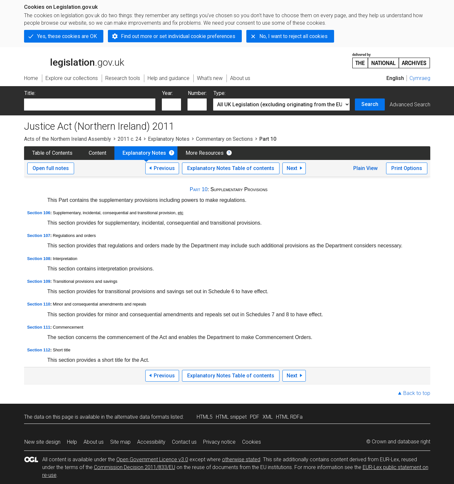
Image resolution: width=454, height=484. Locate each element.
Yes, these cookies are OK (67, 36)
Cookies (251, 442)
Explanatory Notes (168, 139)
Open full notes (50, 168)
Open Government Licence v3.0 (152, 459)
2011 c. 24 (129, 139)
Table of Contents (52, 153)
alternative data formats (141, 417)
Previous (164, 168)
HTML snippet (231, 417)
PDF (254, 417)
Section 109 (38, 281)
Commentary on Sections (224, 139)
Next (292, 168)
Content (97, 153)
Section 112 (38, 349)
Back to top (416, 393)
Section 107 (38, 235)
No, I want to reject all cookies (293, 36)
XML (268, 417)
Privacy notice (219, 442)
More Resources (205, 153)
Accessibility (151, 442)
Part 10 (199, 189)
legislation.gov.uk (74, 60)
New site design (42, 442)
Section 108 (38, 258)
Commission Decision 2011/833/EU (134, 467)
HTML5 (205, 417)
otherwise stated (241, 459)
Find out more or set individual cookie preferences (178, 36)
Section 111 (38, 327)
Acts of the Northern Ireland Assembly (67, 139)
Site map (120, 442)
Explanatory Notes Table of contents (230, 168)
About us (94, 442)
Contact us (184, 442)
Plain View (365, 168)
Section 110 (38, 304)
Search (369, 104)
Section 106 (38, 212)
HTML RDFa (289, 417)
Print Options (406, 168)
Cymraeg (419, 78)
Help (72, 442)
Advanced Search (410, 104)
